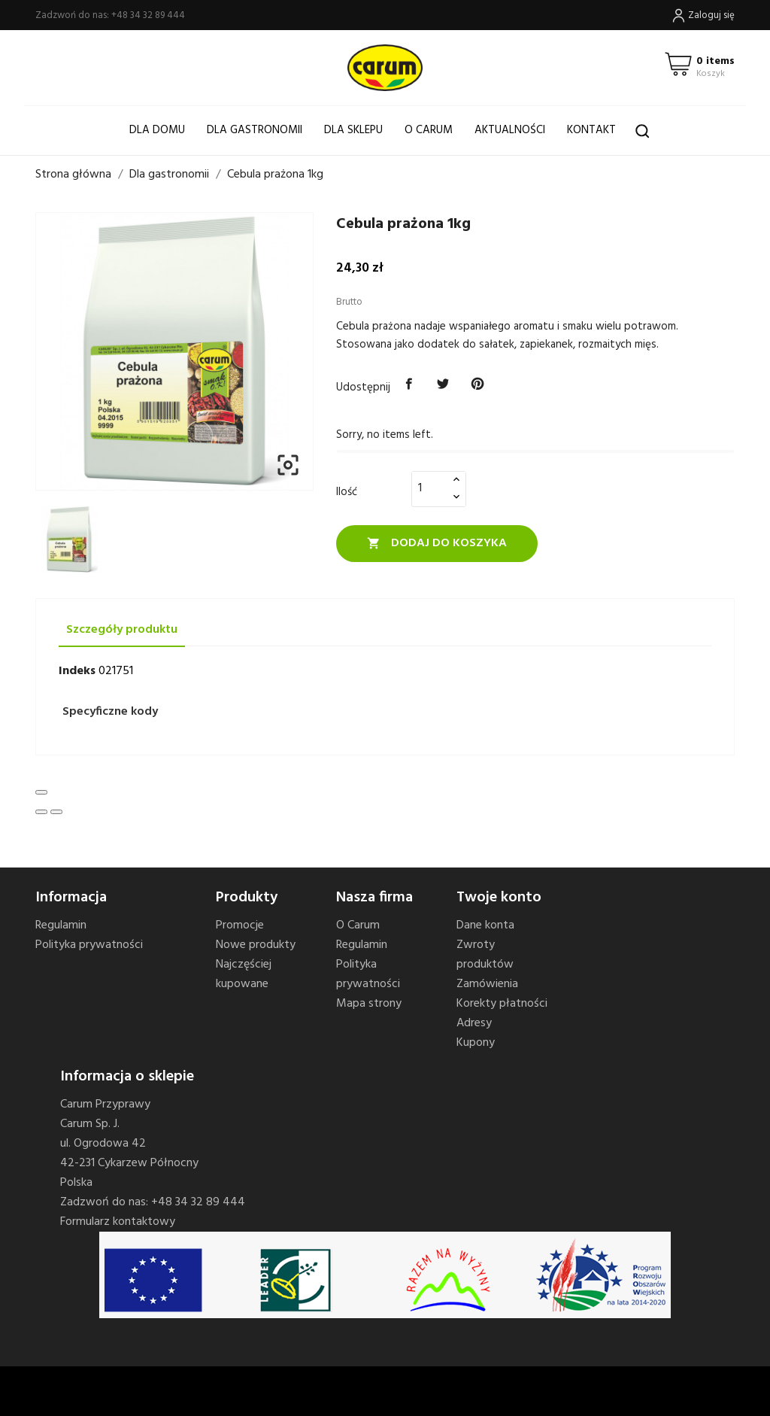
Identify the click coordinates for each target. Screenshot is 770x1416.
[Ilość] (430, 488)
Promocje (240, 925)
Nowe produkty (256, 945)
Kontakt (591, 130)
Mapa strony (369, 1003)
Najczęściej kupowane (243, 974)
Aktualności (509, 130)
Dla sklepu (353, 130)
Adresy (474, 1023)
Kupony (475, 1043)
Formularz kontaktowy (117, 1222)
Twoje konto (498, 898)
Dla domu (157, 130)
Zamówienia (487, 984)
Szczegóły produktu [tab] (121, 630)
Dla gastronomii (254, 130)
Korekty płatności (501, 1003)
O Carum (429, 130)
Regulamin (60, 925)
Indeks (77, 671)
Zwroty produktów (485, 954)
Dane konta (485, 925)
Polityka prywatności (89, 945)
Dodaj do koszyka (437, 543)
